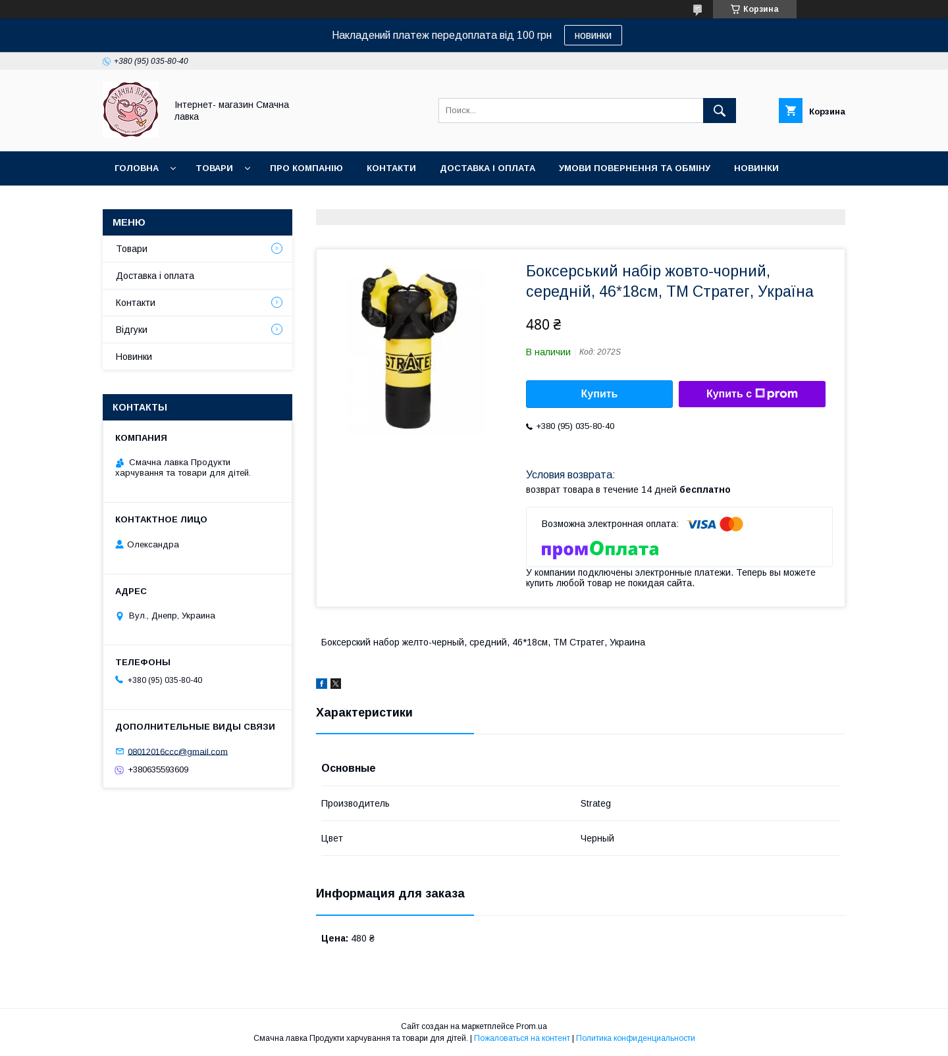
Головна (137, 168)
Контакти (391, 168)
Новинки (756, 168)
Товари (214, 168)
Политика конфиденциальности (635, 1038)
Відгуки (131, 329)
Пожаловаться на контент (522, 1038)
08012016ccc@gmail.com (178, 751)
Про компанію (306, 168)
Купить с (752, 394)
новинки (593, 35)
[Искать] (719, 110)
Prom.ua (531, 1026)
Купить (599, 393)
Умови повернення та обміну (634, 168)
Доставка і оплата (487, 168)
